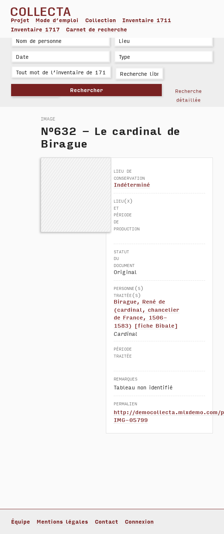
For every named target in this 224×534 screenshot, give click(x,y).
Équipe (20, 521)
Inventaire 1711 (146, 20)
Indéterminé (132, 184)
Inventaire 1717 (35, 29)
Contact (106, 521)
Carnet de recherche (96, 29)
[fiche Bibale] (156, 325)
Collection (100, 20)
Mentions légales (62, 521)
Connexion (139, 521)
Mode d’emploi (57, 20)
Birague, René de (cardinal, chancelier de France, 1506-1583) (146, 313)
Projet (20, 20)
